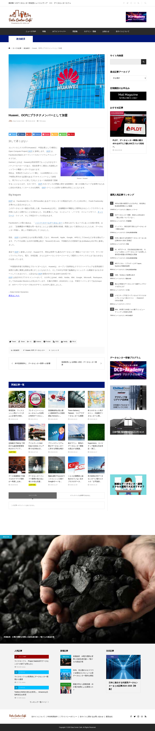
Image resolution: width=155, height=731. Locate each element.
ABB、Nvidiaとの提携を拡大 (125, 275)
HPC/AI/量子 (129, 315)
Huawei (27, 350)
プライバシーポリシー (68, 717)
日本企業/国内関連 (131, 232)
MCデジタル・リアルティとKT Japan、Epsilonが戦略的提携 (129, 265)
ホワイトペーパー (59, 31)
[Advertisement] (79, 16)
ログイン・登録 (90, 31)
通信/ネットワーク (131, 209)
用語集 (75, 31)
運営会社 (109, 717)
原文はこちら (14, 296)
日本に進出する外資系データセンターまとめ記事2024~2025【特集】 (130, 239)
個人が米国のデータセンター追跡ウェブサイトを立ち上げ (130, 285)
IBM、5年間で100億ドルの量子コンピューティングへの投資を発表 (130, 311)
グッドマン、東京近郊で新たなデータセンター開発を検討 (130, 228)
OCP (32, 350)
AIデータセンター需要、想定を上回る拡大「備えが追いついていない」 (130, 216)
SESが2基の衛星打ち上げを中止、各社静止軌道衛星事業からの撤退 (130, 205)
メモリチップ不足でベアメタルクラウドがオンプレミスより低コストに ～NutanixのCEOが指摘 (130, 298)
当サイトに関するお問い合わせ (91, 717)
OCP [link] (30, 151)
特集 (44, 31)
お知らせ (105, 31)
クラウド (128, 304)
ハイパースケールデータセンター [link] (48, 223)
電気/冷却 (128, 278)
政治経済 (20, 39)
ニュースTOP (31, 31)
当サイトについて (122, 31)
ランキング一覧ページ (38, 702)
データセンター (40, 350)
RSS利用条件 (52, 717)
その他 (127, 290)
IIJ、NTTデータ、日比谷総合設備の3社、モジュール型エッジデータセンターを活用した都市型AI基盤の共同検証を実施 (130, 252)
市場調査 (129, 221)
